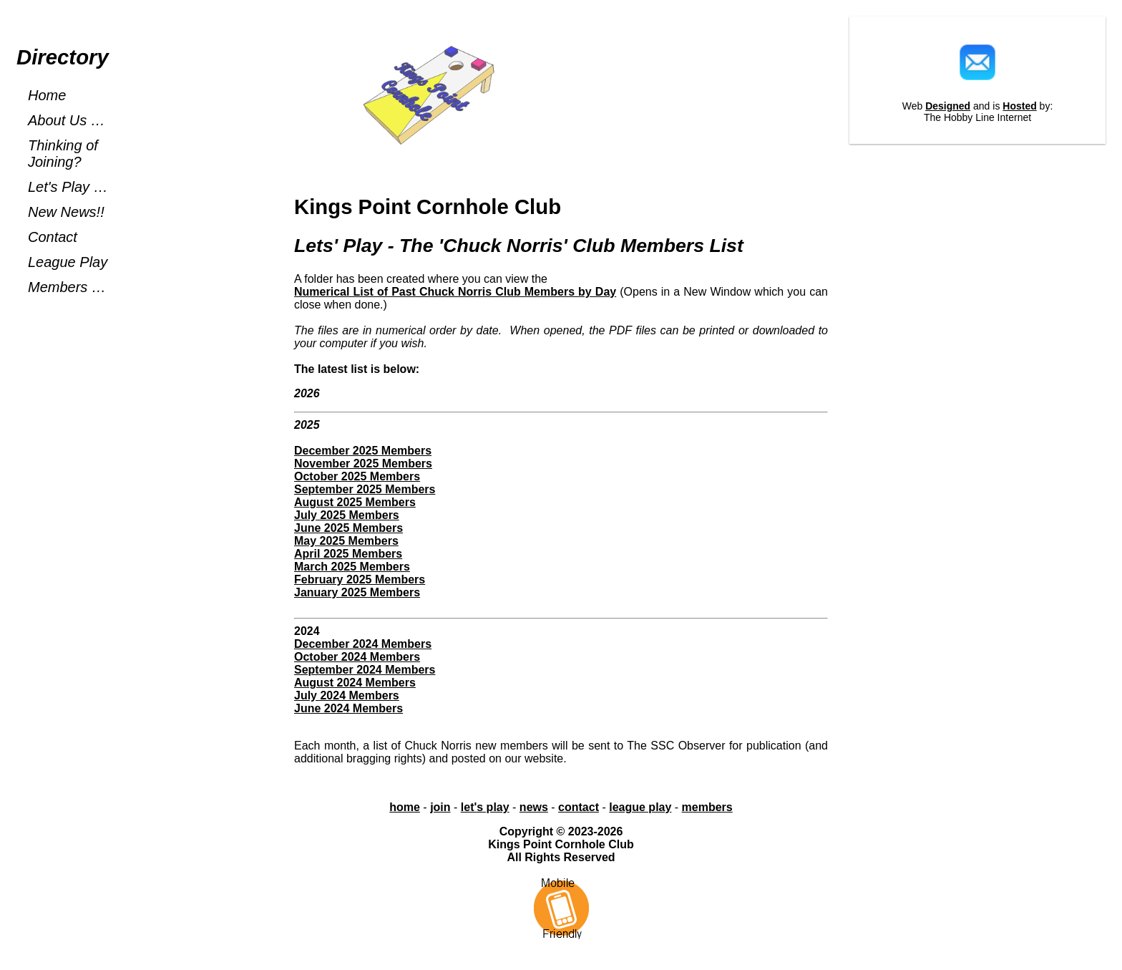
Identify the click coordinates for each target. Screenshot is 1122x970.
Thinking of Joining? (63, 153)
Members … (67, 287)
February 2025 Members (359, 579)
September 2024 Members (364, 670)
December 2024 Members (362, 644)
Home (47, 95)
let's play (485, 807)
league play (640, 807)
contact (578, 807)
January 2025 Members (357, 592)
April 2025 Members (348, 554)
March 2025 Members (352, 567)
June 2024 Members (348, 708)
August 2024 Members (355, 682)
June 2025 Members (348, 528)
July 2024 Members (346, 695)
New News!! (66, 212)
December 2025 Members (362, 451)
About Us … (66, 120)
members (707, 807)
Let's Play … (68, 187)
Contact (52, 237)
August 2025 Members (355, 502)
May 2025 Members (346, 541)
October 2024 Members (357, 657)
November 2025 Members (363, 463)
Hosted (1019, 106)
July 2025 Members (346, 515)
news (533, 807)
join (440, 807)
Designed (947, 106)
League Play (67, 262)
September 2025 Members (364, 489)
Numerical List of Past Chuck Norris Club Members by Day (455, 292)
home (404, 807)
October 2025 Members (357, 476)
